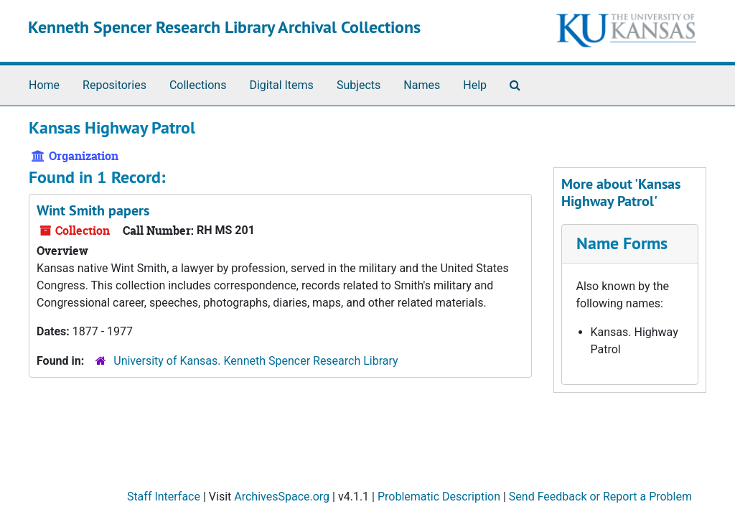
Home (44, 85)
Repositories (114, 85)
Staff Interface (163, 496)
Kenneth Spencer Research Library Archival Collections (224, 27)
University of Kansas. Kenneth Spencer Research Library (255, 361)
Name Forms (622, 243)
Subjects (358, 85)
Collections (198, 85)
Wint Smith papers (93, 210)
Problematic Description (439, 496)
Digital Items (281, 85)
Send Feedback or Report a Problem (600, 496)
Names (421, 85)
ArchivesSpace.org (281, 496)
